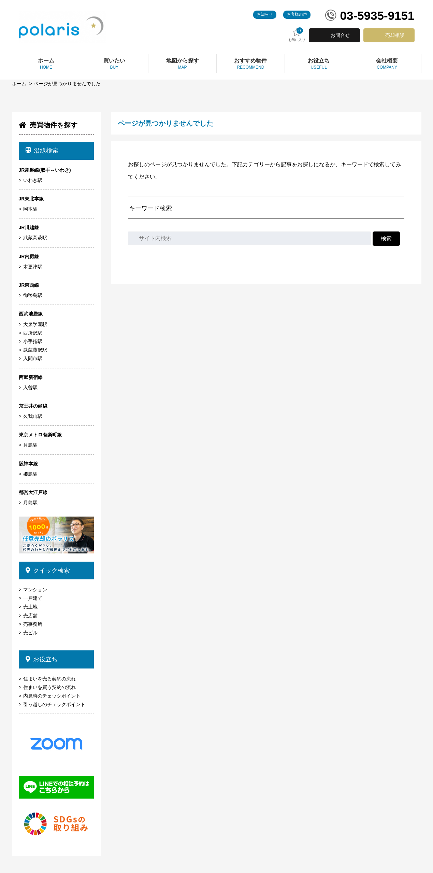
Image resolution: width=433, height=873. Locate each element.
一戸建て (32, 598)
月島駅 (30, 445)
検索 (386, 238)
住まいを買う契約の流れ (49, 687)
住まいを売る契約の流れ (49, 678)
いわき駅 (32, 180)
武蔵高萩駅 (35, 237)
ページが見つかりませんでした (67, 83)
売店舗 (30, 615)
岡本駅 (30, 209)
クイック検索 (48, 570)
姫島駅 (30, 474)
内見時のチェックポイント (52, 696)
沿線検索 (42, 150)
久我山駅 (32, 416)
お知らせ (265, 14)
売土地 (30, 606)
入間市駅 (32, 358)
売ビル (30, 632)
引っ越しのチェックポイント (54, 704)
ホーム (19, 83)
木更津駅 (32, 266)
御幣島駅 (32, 295)
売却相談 (394, 35)
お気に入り (296, 35)
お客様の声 (297, 14)
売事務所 (32, 624)
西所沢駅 (32, 333)
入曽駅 (30, 387)
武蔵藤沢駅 (35, 350)
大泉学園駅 (35, 324)
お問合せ (340, 35)
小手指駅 (32, 341)
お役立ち (42, 659)
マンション (35, 589)
